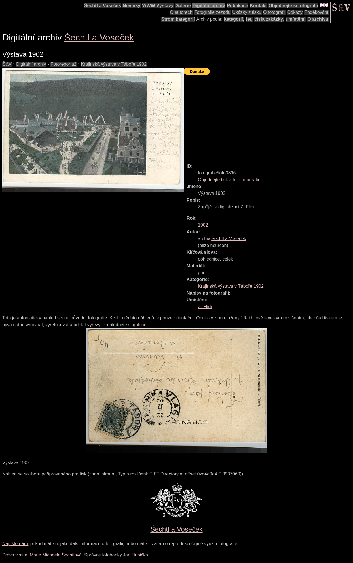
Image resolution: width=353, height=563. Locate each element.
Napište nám (15, 543)
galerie (139, 324)
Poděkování (316, 12)
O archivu (317, 19)
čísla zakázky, (269, 19)
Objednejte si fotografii (293, 5)
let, (249, 19)
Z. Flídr (205, 306)
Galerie (183, 5)
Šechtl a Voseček (102, 5)
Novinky (131, 5)
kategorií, (234, 19)
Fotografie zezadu (212, 12)
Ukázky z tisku (246, 12)
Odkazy (295, 12)
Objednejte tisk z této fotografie (229, 179)
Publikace (237, 5)
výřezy (93, 324)
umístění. (296, 19)
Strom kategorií (178, 19)
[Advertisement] (268, 116)
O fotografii (274, 12)
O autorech (181, 12)
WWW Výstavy (158, 5)
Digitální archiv (209, 5)
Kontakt (258, 5)
